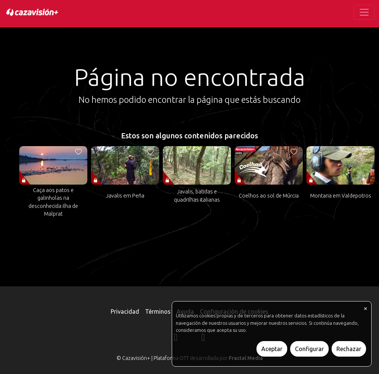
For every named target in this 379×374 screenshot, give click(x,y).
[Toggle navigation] (364, 12)
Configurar (309, 349)
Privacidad (125, 311)
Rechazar (348, 349)
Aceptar (271, 349)
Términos (158, 311)
